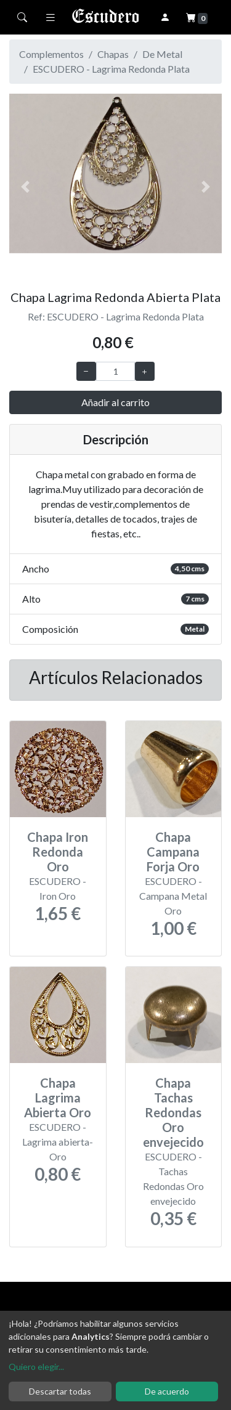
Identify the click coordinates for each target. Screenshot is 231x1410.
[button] (25, 187)
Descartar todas (60, 1391)
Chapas (113, 54)
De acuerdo (167, 1391)
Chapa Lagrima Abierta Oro (57, 1097)
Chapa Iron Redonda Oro (57, 851)
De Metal (162, 54)
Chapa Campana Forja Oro (173, 851)
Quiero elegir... (36, 1366)
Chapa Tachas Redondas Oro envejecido (173, 1112)
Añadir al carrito (115, 402)
